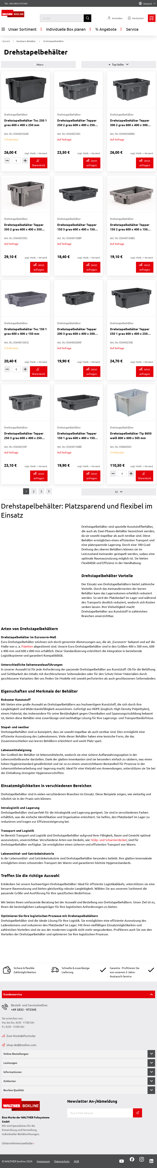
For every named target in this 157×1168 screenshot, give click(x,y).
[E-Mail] (100, 1112)
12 (119, 492)
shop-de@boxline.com (19, 1045)
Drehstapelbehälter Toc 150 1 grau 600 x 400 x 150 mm (25, 331)
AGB (76, 1161)
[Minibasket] (151, 18)
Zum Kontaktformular (19, 1036)
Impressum (43, 1161)
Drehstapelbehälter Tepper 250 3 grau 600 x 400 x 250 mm (24, 435)
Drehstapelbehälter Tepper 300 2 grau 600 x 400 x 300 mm (129, 122)
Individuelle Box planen (66, 29)
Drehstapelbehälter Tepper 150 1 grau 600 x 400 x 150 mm (77, 435)
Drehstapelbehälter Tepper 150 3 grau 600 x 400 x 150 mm (77, 227)
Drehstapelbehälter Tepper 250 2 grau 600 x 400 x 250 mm (77, 122)
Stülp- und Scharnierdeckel (109, 840)
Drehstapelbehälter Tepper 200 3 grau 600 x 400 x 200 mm (77, 331)
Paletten (27, 646)
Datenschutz (62, 1161)
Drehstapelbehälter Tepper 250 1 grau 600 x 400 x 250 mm (129, 331)
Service (132, 29)
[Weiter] (49, 491)
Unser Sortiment (19, 29)
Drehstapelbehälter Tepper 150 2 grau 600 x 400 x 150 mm (129, 227)
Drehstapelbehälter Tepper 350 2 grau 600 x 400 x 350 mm (24, 227)
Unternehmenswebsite (17, 1143)
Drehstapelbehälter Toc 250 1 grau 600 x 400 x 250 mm (25, 122)
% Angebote (105, 29)
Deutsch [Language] (147, 3)
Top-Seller (119, 64)
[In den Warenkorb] (38, 163)
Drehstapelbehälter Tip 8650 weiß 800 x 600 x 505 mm (131, 435)
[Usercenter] (115, 18)
